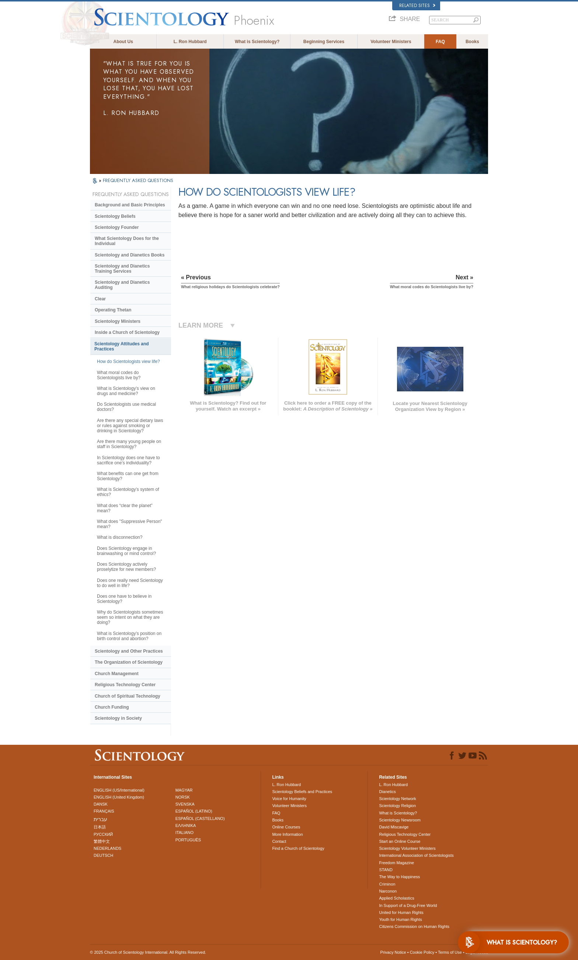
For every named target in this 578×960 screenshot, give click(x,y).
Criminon (387, 884)
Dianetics (387, 791)
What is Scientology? (257, 41)
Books (472, 41)
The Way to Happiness (399, 877)
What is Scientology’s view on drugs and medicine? (126, 391)
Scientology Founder (117, 227)
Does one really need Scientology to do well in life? (130, 583)
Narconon (388, 891)
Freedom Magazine (396, 862)
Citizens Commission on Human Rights (414, 926)
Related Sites (417, 5)
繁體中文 (102, 841)
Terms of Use (450, 952)
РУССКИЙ (103, 834)
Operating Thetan (113, 310)
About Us (123, 41)
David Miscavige (393, 827)
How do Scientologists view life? (128, 361)
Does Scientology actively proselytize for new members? (126, 567)
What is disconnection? (119, 537)
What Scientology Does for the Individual (127, 241)
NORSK (182, 797)
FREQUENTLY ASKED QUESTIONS (138, 180)
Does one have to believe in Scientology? (124, 599)
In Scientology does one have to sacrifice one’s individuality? (128, 460)
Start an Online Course (399, 841)
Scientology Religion (397, 805)
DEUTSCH (103, 855)
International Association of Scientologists (416, 855)
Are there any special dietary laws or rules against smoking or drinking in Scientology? (130, 425)
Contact (279, 841)
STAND (385, 870)
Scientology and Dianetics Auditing (122, 285)
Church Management (117, 673)
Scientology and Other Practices (129, 651)
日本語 (100, 827)
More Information (287, 834)
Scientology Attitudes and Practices (121, 346)
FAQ (440, 41)
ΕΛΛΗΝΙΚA (185, 825)
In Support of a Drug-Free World (408, 905)
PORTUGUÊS (188, 840)
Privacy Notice (393, 952)
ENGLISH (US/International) (119, 790)
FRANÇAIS (104, 811)
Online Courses (286, 827)
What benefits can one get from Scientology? (128, 476)
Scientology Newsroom (400, 820)
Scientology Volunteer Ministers (407, 848)
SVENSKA (185, 804)
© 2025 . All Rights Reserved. (148, 952)
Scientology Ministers (117, 321)
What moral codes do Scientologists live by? (118, 375)
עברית (100, 819)
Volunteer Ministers (390, 41)
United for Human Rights (401, 912)
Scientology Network (397, 798)
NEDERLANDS (107, 848)
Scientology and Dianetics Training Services (122, 268)
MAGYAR (184, 790)
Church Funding (112, 707)
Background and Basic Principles (130, 204)
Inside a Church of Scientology (127, 332)
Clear (100, 298)
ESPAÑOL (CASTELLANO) (200, 818)
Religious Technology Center (125, 684)
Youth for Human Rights (400, 919)
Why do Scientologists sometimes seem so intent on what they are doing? (130, 617)
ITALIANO (184, 832)
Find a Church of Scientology (298, 848)
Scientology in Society (118, 718)
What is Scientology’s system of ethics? (128, 492)
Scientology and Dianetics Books (129, 255)
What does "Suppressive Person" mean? (129, 524)
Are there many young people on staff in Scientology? (129, 444)
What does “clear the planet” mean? (125, 508)
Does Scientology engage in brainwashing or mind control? (126, 551)
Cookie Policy (422, 952)
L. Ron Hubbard (190, 41)
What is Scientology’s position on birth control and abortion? (129, 636)
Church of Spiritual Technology (127, 696)
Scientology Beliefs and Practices (302, 791)
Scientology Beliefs (115, 216)
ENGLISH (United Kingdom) (119, 797)
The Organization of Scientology (129, 662)
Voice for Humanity (289, 798)
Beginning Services (323, 41)
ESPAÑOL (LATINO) (193, 811)
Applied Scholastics (396, 898)
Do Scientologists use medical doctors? (126, 407)
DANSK (101, 804)
